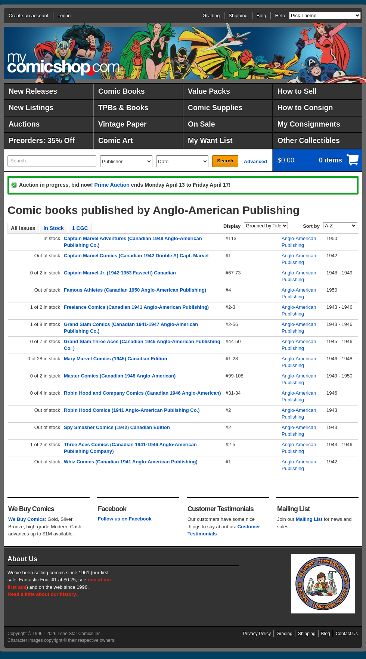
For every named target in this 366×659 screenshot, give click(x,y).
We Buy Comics (26, 519)
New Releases (33, 91)
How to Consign (305, 107)
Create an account (28, 15)
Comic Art (115, 140)
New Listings (31, 107)
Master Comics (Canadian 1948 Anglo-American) (120, 376)
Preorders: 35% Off (42, 140)
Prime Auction (111, 185)
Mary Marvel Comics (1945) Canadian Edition (115, 358)
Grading (211, 15)
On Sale (201, 124)
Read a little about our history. (42, 594)
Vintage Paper (122, 124)
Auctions (24, 124)
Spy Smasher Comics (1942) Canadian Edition (117, 427)
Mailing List (309, 519)
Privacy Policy (257, 633)
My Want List (210, 140)
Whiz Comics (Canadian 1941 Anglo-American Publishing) (131, 461)
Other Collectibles (308, 140)
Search (225, 161)
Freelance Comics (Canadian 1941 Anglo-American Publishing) (136, 307)
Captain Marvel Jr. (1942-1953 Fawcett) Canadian (120, 273)
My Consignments (308, 124)
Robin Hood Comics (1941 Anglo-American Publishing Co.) (132, 410)
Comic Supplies (215, 107)
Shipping (238, 15)
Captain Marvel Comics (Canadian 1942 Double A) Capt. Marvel (136, 255)
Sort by (311, 226)
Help (280, 15)
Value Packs (209, 91)
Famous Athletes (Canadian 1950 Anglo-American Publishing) (135, 290)
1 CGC (80, 228)
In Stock (53, 228)
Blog (261, 15)
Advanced (255, 161)
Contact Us (347, 633)
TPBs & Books (123, 107)
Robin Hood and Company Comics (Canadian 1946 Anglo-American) (142, 393)
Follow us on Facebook (125, 519)
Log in (64, 15)
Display (232, 226)
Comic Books (121, 91)
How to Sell (297, 91)
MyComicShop (63, 64)
